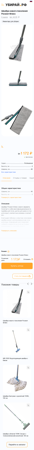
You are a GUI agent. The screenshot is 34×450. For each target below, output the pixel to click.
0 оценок (4, 17)
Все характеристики (8, 172)
